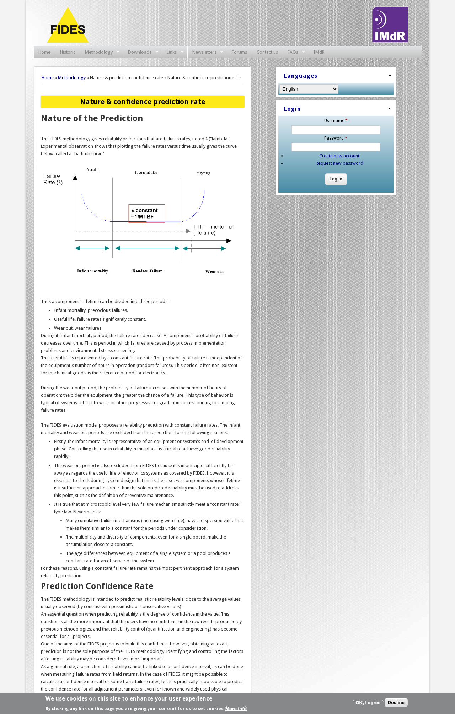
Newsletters (205, 52)
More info (236, 709)
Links (173, 52)
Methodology (100, 52)
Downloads (141, 52)
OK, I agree (367, 702)
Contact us (267, 52)
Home (44, 52)
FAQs (294, 52)
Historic (67, 52)
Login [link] (292, 109)
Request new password (339, 163)
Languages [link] (300, 75)
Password (335, 138)
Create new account (339, 155)
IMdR (319, 52)
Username (336, 120)
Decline (396, 702)
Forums (239, 52)
